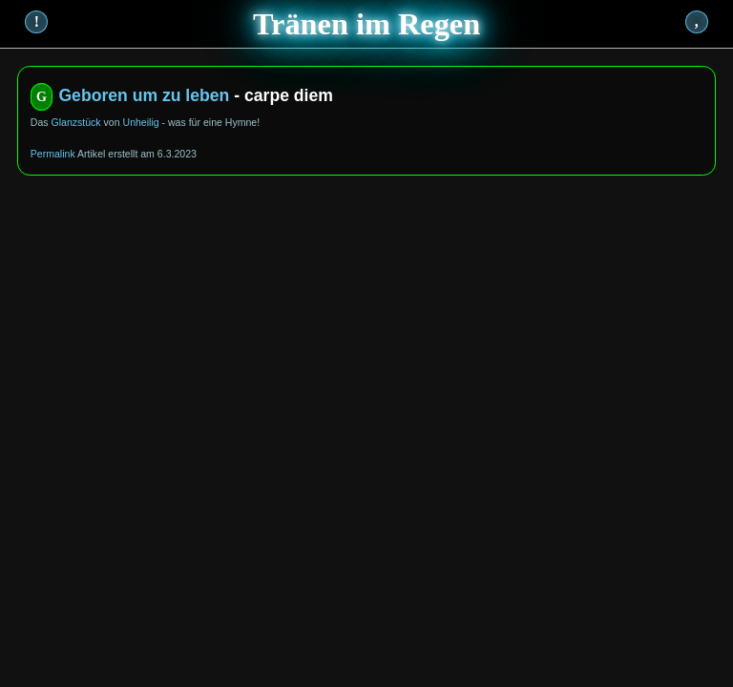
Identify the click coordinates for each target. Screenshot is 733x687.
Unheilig (141, 122)
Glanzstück (75, 122)
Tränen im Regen (366, 24)
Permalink (53, 153)
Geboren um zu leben (143, 95)
